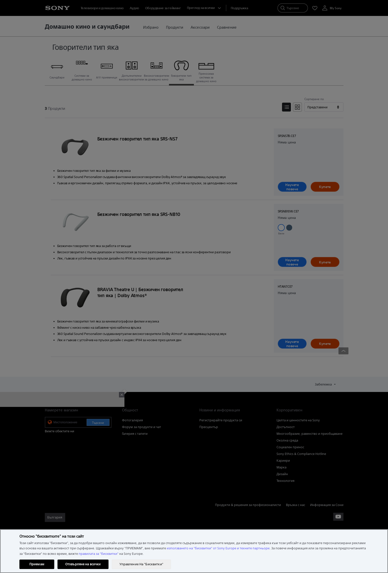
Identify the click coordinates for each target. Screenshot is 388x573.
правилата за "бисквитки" (98, 554)
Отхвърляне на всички (83, 564)
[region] (194, 551)
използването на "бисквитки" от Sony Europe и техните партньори (218, 548)
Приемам (36, 564)
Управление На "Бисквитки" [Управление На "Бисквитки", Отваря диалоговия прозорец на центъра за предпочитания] (141, 564)
